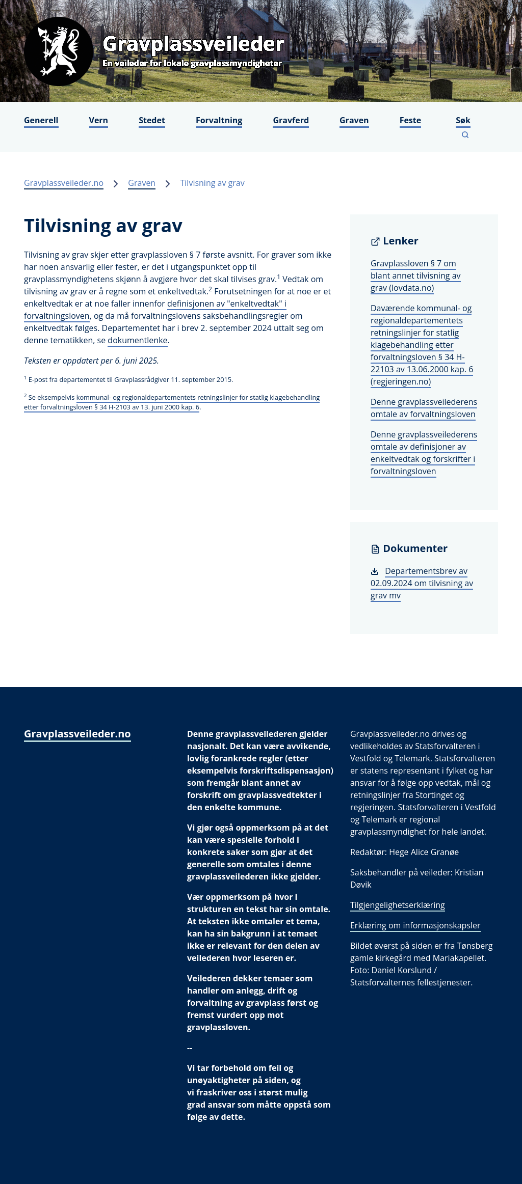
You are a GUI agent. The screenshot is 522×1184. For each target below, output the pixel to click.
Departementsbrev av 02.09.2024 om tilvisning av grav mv (422, 583)
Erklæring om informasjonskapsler (415, 925)
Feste (411, 120)
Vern (99, 120)
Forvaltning (219, 120)
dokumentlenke (137, 340)
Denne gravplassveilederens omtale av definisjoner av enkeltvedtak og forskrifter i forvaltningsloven (424, 453)
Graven (354, 120)
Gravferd (291, 120)
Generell (41, 120)
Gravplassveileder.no (63, 182)
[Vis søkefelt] (465, 127)
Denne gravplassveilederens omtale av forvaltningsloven (424, 408)
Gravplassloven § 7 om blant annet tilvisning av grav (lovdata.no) (416, 275)
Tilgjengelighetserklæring (397, 905)
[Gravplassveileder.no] (261, 51)
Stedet (152, 120)
